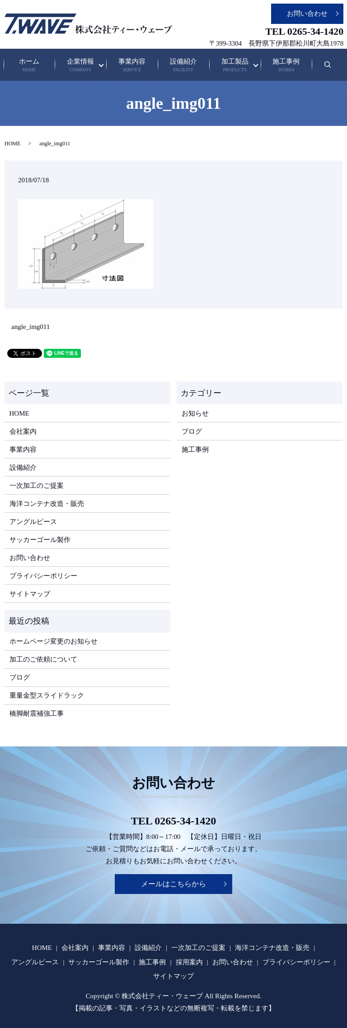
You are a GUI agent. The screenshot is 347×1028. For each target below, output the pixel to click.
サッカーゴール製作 (39, 539)
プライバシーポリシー (43, 575)
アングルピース (33, 521)
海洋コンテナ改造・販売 (46, 503)
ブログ (192, 431)
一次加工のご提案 (36, 485)
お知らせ (195, 413)
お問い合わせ (307, 13)
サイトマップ (29, 593)
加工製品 (234, 66)
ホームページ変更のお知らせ (53, 641)
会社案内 (23, 431)
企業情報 (80, 66)
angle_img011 (30, 326)
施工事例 (286, 66)
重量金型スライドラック (46, 695)
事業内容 (132, 66)
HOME (12, 143)
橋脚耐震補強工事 (36, 713)
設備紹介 (183, 66)
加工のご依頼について (43, 659)
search (334, 69)
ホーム (29, 66)
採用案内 (189, 962)
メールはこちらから (173, 884)
